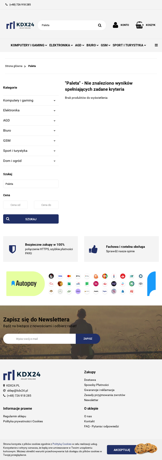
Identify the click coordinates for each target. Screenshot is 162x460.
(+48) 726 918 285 (19, 395)
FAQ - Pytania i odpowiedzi (101, 426)
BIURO (92, 45)
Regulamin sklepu (14, 416)
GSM (106, 45)
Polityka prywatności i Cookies (23, 421)
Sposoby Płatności (96, 385)
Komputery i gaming (29, 100)
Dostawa (90, 379)
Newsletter (91, 400)
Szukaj (30, 219)
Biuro (29, 130)
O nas (88, 416)
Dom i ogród (29, 161)
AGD (79, 45)
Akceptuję (122, 450)
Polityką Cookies (62, 444)
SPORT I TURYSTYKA (129, 45)
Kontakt (89, 421)
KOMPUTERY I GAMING (29, 45)
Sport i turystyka (29, 151)
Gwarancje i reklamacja (99, 390)
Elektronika (29, 110)
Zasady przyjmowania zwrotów (104, 395)
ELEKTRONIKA (61, 45)
